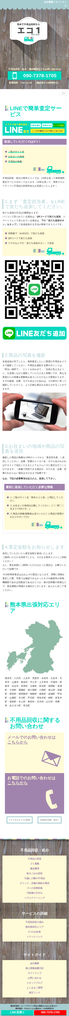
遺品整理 (34, 868)
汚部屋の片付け (35, 893)
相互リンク (34, 992)
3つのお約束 (34, 931)
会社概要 (48, 2)
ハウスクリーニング (34, 897)
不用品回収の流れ (34, 922)
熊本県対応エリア (34, 927)
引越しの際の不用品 (34, 878)
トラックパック (35, 936)
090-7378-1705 (35, 75)
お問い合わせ (34, 978)
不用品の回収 (34, 858)
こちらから (17, 742)
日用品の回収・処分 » (49, 820)
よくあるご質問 (35, 987)
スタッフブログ (35, 983)
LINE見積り (17, 1012)
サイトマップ (34, 973)
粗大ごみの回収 (35, 873)
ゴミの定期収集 (35, 888)
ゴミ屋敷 (34, 863)
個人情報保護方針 (34, 968)
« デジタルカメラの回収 (19, 820)
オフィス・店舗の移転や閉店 (34, 883)
